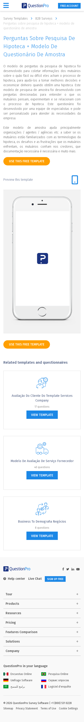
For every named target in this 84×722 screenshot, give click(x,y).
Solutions (13, 641)
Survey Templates (18, 18)
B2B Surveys (47, 18)
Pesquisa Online (54, 674)
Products (12, 604)
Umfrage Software (17, 680)
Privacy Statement (27, 708)
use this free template (26, 161)
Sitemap (8, 708)
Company (12, 651)
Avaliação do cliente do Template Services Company (42, 398)
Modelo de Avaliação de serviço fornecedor (42, 461)
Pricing (11, 623)
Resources (13, 613)
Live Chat (35, 579)
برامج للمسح (14, 686)
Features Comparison (21, 632)
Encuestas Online (17, 674)
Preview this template (18, 180)
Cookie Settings (68, 708)
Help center (14, 579)
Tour (9, 594)
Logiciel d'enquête (56, 686)
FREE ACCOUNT (69, 5)
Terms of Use (48, 708)
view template (42, 415)
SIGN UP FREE (55, 579)
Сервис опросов (55, 680)
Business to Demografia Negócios (42, 521)
